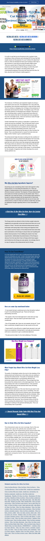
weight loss (26, 491)
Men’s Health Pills (26, 501)
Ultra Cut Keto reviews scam (20, 533)
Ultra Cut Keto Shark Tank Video (14, 524)
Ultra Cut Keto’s (31, 487)
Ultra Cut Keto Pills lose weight (13, 491)
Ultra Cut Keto (22, 487)
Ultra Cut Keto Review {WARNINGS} (20, 526)
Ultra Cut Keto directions (23, 507)
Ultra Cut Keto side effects (28, 516)
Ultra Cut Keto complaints (27, 511)
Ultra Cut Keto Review (11, 487)
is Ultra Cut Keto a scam (15, 505)
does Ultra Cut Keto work (32, 522)
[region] (22, 2)
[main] (22, 18)
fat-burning (33, 491)
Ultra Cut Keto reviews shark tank (27, 512)
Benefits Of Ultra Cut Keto (20, 496)
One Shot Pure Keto (25, 499)
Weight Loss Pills (15, 501)
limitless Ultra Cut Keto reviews (27, 514)
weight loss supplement (33, 489)
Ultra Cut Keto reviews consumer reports (28, 527)
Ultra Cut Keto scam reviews (20, 503)
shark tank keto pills (27, 505)
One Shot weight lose (28, 494)
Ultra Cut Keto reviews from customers (20, 509)
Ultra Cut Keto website (20, 520)
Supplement (8, 496)
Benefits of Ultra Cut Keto (17, 498)
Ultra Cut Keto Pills (20, 489)
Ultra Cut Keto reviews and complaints (25, 529)
